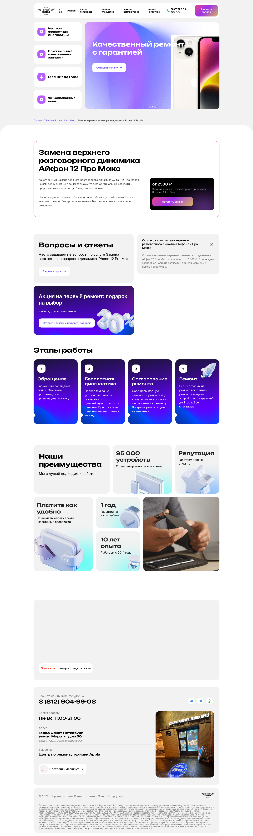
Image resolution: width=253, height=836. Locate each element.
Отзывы (71, 11)
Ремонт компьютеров (131, 10)
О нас (60, 10)
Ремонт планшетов (108, 10)
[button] (150, 107)
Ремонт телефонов (86, 10)
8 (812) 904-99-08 (67, 701)
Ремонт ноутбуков (154, 10)
